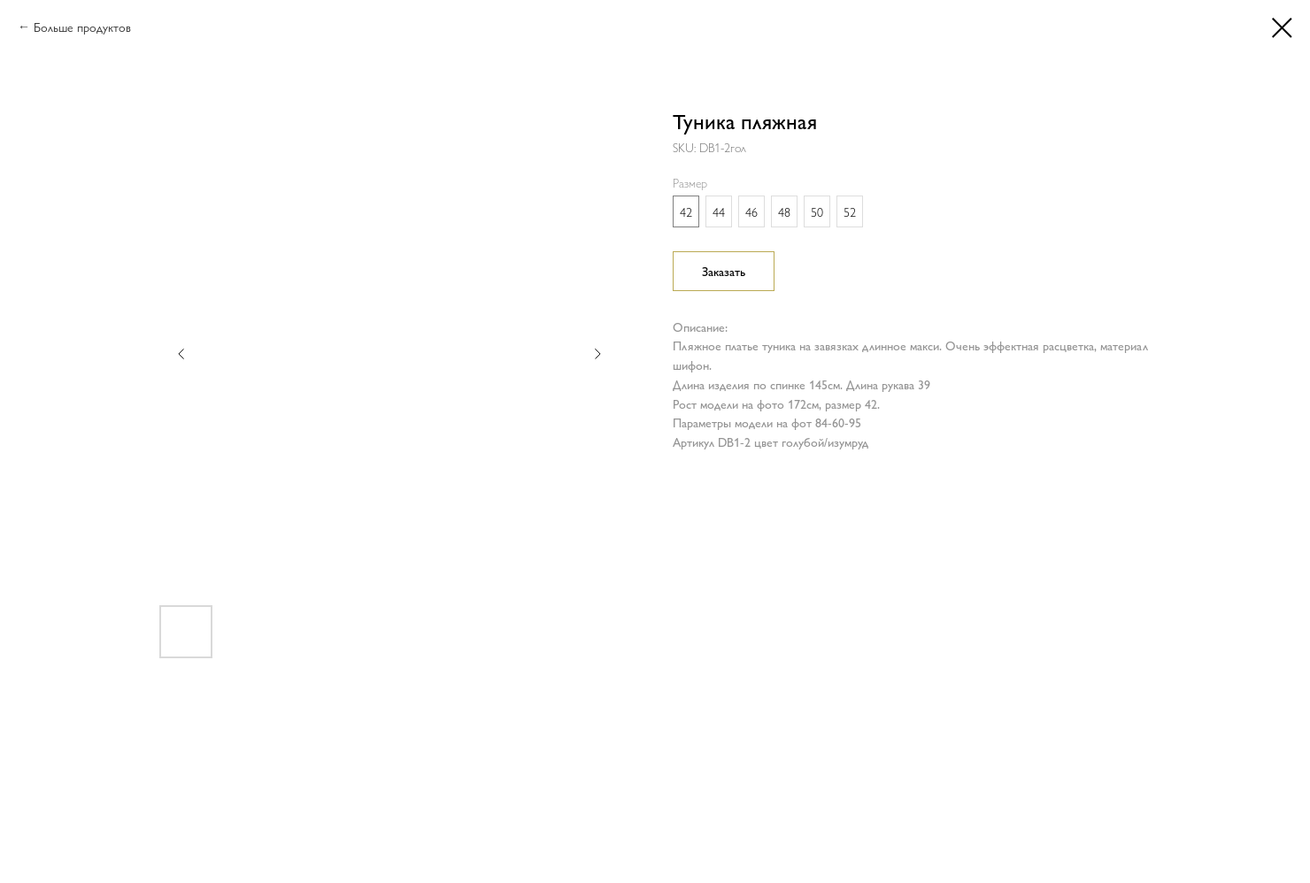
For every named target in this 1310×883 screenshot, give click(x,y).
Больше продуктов (82, 26)
